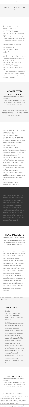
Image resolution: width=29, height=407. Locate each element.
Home (7, 12)
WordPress (20, 406)
